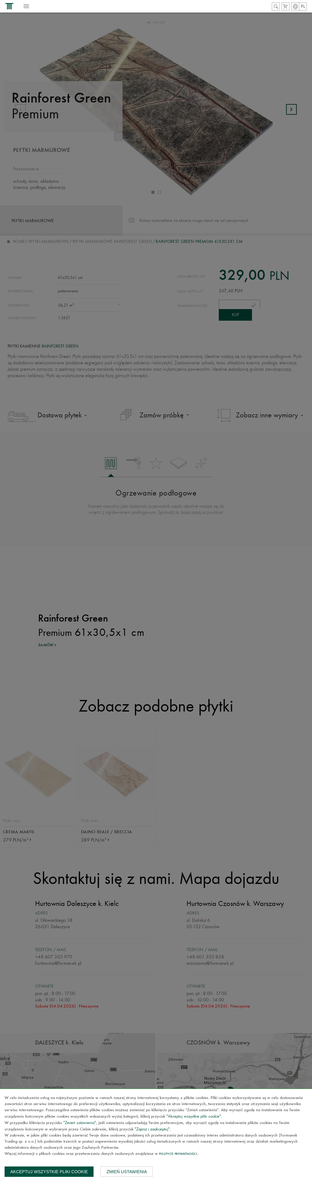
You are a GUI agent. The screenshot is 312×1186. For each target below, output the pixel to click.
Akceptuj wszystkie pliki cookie (49, 1171)
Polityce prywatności (178, 1154)
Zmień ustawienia (126, 1171)
